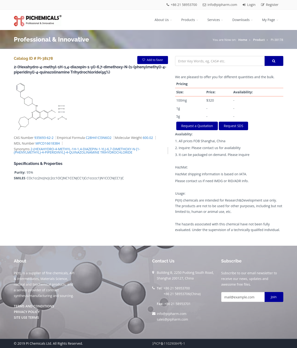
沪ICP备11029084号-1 (168, 343)
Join (273, 297)
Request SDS (233, 126)
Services (215, 19)
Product (259, 40)
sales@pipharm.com (172, 319)
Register (270, 4)
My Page (270, 19)
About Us (164, 19)
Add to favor (152, 60)
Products (190, 19)
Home (242, 40)
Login (249, 4)
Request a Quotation (197, 126)
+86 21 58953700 (182, 4)
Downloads (243, 19)
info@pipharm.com (220, 4)
